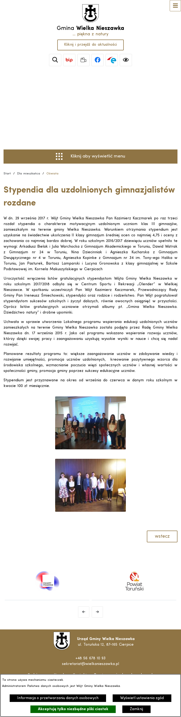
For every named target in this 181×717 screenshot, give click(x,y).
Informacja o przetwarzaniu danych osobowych (58, 698)
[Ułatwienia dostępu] (126, 60)
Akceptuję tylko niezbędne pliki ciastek (73, 709)
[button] (90, 448)
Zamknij (136, 709)
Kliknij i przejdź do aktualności (90, 45)
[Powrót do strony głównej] (7, 174)
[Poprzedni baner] (83, 612)
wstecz (162, 536)
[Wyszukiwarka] (55, 60)
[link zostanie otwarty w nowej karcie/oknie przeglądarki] (69, 60)
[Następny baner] (97, 612)
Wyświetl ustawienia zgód (142, 698)
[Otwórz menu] (175, 5)
